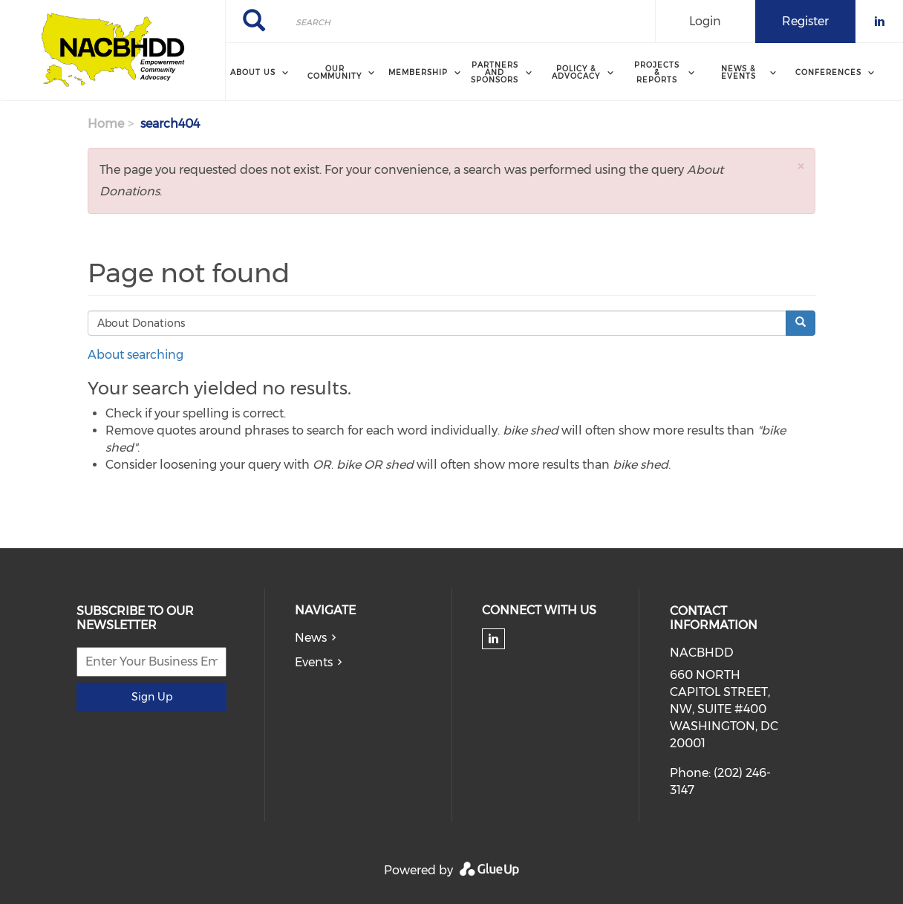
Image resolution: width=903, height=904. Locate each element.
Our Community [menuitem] (334, 72)
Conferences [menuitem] (828, 72)
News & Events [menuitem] (738, 72)
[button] (800, 166)
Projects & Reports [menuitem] (656, 72)
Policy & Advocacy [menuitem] (576, 72)
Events (314, 662)
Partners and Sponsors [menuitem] (494, 72)
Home (106, 124)
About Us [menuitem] (253, 72)
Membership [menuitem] (418, 72)
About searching (135, 355)
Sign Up (151, 696)
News (311, 638)
